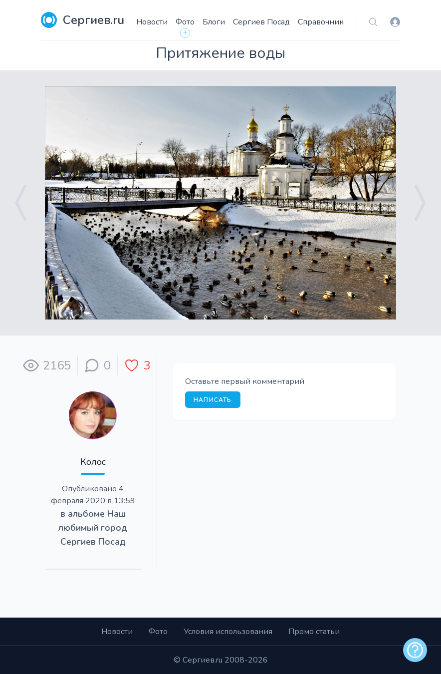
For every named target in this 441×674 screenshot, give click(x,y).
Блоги (214, 21)
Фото (185, 21)
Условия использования (228, 631)
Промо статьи (314, 631)
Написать (213, 400)
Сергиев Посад (261, 21)
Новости (152, 21)
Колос (93, 462)
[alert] (415, 650)
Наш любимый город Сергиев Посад (92, 528)
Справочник (321, 21)
